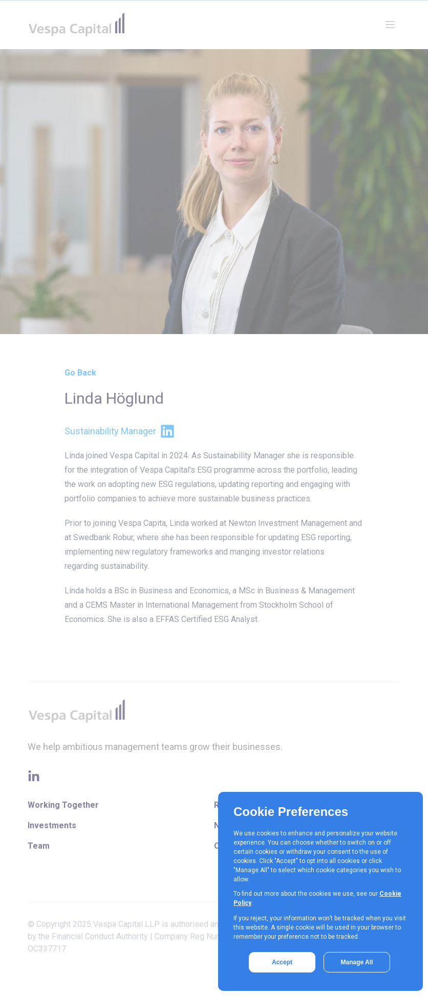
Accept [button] (282, 962)
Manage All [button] (357, 962)
